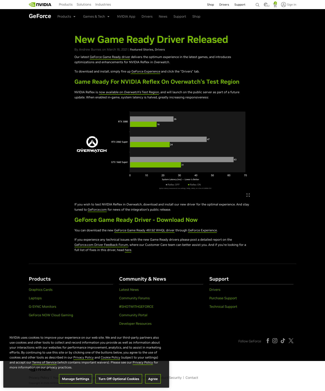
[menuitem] (66, 4)
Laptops (35, 298)
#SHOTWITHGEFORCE (136, 306)
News (163, 16)
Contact (192, 377)
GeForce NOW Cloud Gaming (51, 315)
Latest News (129, 289)
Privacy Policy (83, 359)
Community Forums (134, 298)
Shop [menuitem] (210, 4)
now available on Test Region (129, 92)
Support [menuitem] (239, 4)
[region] (86, 359)
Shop (196, 16)
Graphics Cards (40, 289)
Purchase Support (223, 298)
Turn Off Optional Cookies (118, 381)
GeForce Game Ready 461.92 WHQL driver (144, 230)
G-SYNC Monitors (42, 306)
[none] (257, 3)
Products (66, 4)
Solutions (84, 4)
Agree (153, 381)
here (128, 250)
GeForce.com (97, 209)
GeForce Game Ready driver (110, 57)
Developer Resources (135, 323)
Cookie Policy (110, 359)
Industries (103, 4)
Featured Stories (141, 49)
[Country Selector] (265, 6)
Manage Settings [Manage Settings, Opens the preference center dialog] (75, 381)
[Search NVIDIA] (257, 4)
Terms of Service (44, 364)
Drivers (147, 16)
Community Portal (133, 315)
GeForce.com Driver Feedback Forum (101, 245)
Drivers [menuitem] (224, 4)
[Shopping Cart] (275, 6)
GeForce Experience (145, 71)
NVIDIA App (126, 16)
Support (179, 16)
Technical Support (223, 306)
